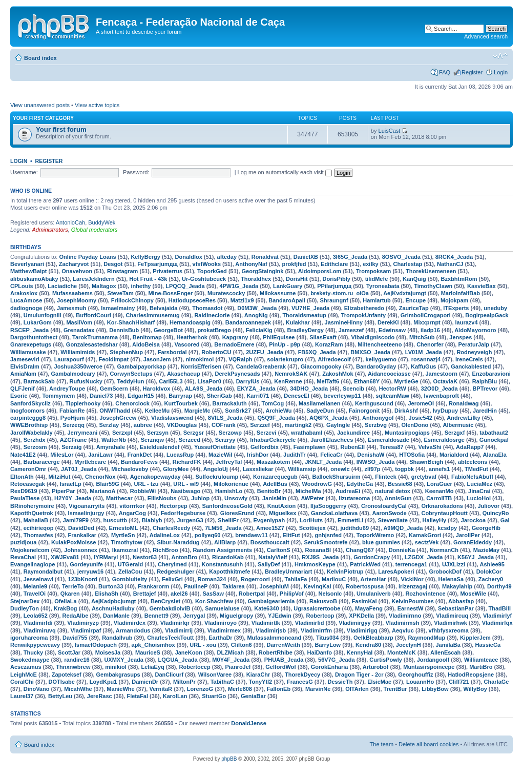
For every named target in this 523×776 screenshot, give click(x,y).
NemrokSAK (291, 374)
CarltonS (278, 550)
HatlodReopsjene (471, 674)
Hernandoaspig (190, 322)
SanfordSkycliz (30, 403)
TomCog (273, 403)
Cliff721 (459, 682)
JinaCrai (479, 491)
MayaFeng (369, 608)
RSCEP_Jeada (29, 330)
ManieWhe (120, 689)
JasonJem (157, 359)
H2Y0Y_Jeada (72, 498)
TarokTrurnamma (95, 337)
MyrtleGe (406, 381)
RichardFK (187, 462)
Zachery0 (490, 579)
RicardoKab (228, 557)
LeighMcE (23, 674)
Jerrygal (194, 615)
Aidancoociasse (389, 374)
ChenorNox (100, 477)
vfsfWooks (207, 264)
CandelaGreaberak (261, 366)
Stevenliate (393, 520)
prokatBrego (214, 330)
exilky (371, 264)
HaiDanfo (319, 652)
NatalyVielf (272, 557)
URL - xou (203, 645)
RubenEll (352, 447)
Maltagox (104, 286)
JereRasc (99, 696)
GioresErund (237, 513)
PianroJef (237, 667)
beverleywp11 (342, 396)
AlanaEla (494, 455)
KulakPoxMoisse (73, 542)
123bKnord (82, 579)
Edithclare (334, 264)
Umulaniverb (374, 593)
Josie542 (420, 418)
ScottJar (69, 652)
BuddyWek (101, 222)
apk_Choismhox (153, 645)
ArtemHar (373, 579)
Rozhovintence (425, 593)
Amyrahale (110, 447)
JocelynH (408, 645)
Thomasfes (38, 535)
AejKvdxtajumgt (404, 293)
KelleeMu (157, 410)
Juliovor (489, 506)
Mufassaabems (72, 293)
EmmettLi (350, 520)
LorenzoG (200, 689)
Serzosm (35, 447)
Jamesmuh (71, 308)
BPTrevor (484, 388)
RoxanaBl (318, 550)
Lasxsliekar (258, 469)
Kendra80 (368, 645)
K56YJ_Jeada (475, 557)
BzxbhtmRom (459, 279)
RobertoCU (216, 352)
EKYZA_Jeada (256, 388)
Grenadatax (79, 330)
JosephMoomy (76, 300)
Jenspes (460, 337)
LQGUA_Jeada (178, 660)
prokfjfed (294, 264)
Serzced (189, 440)
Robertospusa (365, 586)
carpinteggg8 (28, 418)
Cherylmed (172, 564)
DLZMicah (230, 652)
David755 (74, 638)
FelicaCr (331, 455)
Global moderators (94, 230)
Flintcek (385, 477)
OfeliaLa (65, 601)
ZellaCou (130, 571)
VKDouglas (182, 425)
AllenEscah (445, 652)
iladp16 (430, 330)
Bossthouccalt (269, 542)
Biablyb (152, 520)
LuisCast (390, 131)
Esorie (19, 396)
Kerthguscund (374, 403)
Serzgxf (455, 433)
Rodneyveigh (474, 352)
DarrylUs (248, 381)
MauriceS (147, 652)
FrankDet (140, 455)
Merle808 (240, 689)
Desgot (112, 264)
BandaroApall (286, 300)
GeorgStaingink (263, 271)
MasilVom (79, 322)
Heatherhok (191, 337)
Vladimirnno (405, 615)
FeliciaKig (259, 330)
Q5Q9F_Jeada (276, 418)
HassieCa (487, 645)
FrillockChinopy (132, 300)
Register (472, 72)
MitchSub (422, 337)
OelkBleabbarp (373, 638)
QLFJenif (22, 388)
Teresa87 (392, 447)
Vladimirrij (179, 630)
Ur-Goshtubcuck (204, 279)
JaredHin (485, 410)
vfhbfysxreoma (449, 630)
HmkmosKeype (315, 564)
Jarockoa (473, 520)
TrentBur (395, 689)
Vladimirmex (224, 630)
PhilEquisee (279, 337)
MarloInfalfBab (460, 293)
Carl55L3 (170, 381)
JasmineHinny (344, 322)
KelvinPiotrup (345, 571)
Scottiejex (312, 528)
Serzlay (109, 425)
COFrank (223, 425)
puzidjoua (23, 542)
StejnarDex (24, 601)
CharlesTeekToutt (170, 638)
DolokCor (489, 571)
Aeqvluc (403, 630)
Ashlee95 (491, 564)
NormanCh (444, 550)
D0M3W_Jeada (257, 308)
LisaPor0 (209, 381)
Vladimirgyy (354, 623)
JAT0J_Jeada (79, 469)
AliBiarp (225, 542)
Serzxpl (122, 433)
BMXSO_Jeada (370, 352)
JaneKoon (188, 652)
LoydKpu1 (103, 682)
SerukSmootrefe (325, 542)
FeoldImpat (113, 359)
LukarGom (38, 322)
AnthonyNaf (251, 264)
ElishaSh (106, 593)
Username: (24, 172)
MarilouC (334, 579)
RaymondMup (426, 638)
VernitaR (160, 689)
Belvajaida (163, 308)
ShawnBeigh (426, 462)
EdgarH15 (141, 396)
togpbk (404, 469)
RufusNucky (86, 381)
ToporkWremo (375, 535)
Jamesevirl (24, 359)
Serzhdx (35, 440)
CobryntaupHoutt (444, 513)
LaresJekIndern (93, 279)
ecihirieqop (39, 528)
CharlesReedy (171, 528)
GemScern (114, 388)
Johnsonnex (80, 550)
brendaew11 (251, 535)
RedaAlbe (75, 615)
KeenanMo (439, 491)
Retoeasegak (27, 484)
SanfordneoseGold (227, 506)
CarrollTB (439, 498)
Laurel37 (21, 696)
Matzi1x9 (242, 300)
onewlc (339, 469)
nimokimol (199, 359)
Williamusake (28, 352)
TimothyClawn (433, 286)
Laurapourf (69, 359)
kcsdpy (447, 528)
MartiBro (480, 667)
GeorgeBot (168, 330)
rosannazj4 (426, 359)
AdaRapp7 (470, 447)
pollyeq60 (208, 535)
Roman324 (212, 579)
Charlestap (407, 264)
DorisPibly (336, 279)
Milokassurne (278, 293)
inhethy (141, 286)
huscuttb (115, 520)
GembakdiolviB (169, 608)
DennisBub (124, 330)
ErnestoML (123, 528)
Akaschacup (183, 374)
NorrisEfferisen (201, 366)
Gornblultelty (129, 579)
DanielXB (306, 257)
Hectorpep (173, 506)
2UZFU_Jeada (264, 352)
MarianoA (102, 491)
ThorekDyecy (302, 674)
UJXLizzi (453, 564)
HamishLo (228, 491)
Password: (136, 172)
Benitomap (147, 337)
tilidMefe (376, 279)
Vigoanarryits (86, 506)
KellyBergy (145, 257)
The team (381, 744)
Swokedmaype (29, 660)
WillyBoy (475, 689)
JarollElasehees (331, 440)
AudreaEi (348, 491)
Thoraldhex (256, 279)
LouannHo (420, 682)
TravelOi (35, 593)
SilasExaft (323, 337)
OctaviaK (445, 381)
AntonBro (184, 557)
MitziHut (60, 477)
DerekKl (388, 322)
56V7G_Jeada (336, 660)
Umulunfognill (42, 315)
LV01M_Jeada (423, 352)
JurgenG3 (190, 520)
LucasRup (180, 455)
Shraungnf (334, 300)
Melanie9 (35, 586)
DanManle (116, 615)
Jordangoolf (433, 660)
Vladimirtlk (266, 623)
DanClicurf (169, 674)
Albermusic (458, 425)
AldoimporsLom (319, 271)
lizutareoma (354, 498)
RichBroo (165, 550)
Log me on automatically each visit (285, 172)
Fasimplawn (310, 447)
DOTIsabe (62, 682)
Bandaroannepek (248, 322)
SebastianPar (456, 608)
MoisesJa (108, 652)
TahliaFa (296, 579)
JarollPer (468, 535)
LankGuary (287, 286)
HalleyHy (434, 520)
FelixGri (172, 579)
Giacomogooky (321, 366)
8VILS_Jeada (225, 418)
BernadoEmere (234, 344)
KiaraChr (258, 674)
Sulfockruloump (216, 477)
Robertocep (195, 667)
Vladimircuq (452, 615)
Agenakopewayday (155, 477)
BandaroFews (139, 462)
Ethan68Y (367, 381)
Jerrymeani (82, 433)
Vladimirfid (309, 623)
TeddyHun (130, 381)
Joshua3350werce (78, 366)
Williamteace (481, 660)
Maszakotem (273, 462)
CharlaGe (496, 682)
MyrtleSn (123, 535)
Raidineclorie (211, 315)
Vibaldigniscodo (373, 337)
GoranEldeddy (472, 542)
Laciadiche (62, 286)
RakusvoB (323, 601)
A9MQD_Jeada (403, 528)
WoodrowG (317, 484)
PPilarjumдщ (334, 286)
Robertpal (252, 593)
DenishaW (370, 455)
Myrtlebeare (90, 462)
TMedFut (476, 469)
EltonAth (22, 477)
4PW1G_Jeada (238, 286)
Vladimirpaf (85, 630)
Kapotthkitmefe (229, 571)
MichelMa (308, 491)
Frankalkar (82, 535)
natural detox (392, 491)
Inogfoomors (27, 410)
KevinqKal (317, 586)
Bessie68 (400, 484)
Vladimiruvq (40, 630)
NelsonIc (330, 593)
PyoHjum (72, 418)
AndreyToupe (67, 388)
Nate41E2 (23, 455)
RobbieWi (143, 491)
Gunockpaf (494, 440)
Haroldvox (157, 388)
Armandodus (133, 630)
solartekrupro (285, 359)
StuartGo (214, 696)
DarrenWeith (283, 645)
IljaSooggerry (328, 506)
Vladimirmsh (402, 623)
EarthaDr (220, 638)
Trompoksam (373, 271)
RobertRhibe (275, 652)
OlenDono (415, 425)
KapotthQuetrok (31, 513)
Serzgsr (193, 433)
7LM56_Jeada (223, 528)
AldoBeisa (146, 344)
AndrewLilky (463, 418)
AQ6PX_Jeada (328, 418)
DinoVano (37, 689)
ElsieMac (379, 682)
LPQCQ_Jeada (184, 286)
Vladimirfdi (38, 623)
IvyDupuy (445, 410)
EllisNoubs (162, 498)
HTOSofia (412, 455)
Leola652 (36, 615)
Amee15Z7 (270, 528)
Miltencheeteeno (380, 344)
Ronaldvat (265, 257)
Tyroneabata (383, 286)
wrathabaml (306, 433)
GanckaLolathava (334, 513)
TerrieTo (72, 586)
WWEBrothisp (29, 425)
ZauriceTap (414, 308)
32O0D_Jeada (439, 388)
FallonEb (278, 689)
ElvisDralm (24, 366)
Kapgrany (235, 337)
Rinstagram (122, 271)
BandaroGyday (376, 366)
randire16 (77, 660)
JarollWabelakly (31, 433)
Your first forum (61, 129)
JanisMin (274, 498)
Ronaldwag (464, 403)
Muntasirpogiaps (407, 433)
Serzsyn (158, 433)
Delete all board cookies (428, 744)
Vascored (187, 344)
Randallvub (117, 638)
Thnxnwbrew (73, 667)
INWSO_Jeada (376, 462)
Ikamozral (125, 550)
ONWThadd (114, 410)
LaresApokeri (396, 571)
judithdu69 (354, 528)
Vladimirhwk (450, 623)
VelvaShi (429, 447)
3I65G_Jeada (350, 257)
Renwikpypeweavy (35, 645)
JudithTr (294, 455)
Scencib (353, 388)
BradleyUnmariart (288, 571)
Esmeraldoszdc (388, 440)
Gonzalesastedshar (92, 344)
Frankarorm (153, 586)
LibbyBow (435, 689)
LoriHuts (311, 520)
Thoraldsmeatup (304, 315)
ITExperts (456, 308)
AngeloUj (215, 469)
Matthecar (119, 498)
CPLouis (21, 286)
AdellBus (275, 484)
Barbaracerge (42, 462)
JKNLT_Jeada (323, 462)
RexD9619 (23, 491)
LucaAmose (26, 300)
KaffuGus (423, 366)
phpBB (229, 759)
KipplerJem (475, 638)
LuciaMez (480, 484)
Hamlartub (376, 300)
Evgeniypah (269, 520)
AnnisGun (398, 498)
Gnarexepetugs (30, 344)
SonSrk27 (238, 410)
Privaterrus (167, 271)
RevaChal (23, 557)
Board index (40, 58)
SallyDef (269, 564)
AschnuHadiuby (113, 608)
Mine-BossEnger (170, 293)
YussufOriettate (215, 447)
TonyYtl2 (261, 682)
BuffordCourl (93, 315)
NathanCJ (450, 264)
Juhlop (200, 498)
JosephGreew (117, 418)
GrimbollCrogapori (426, 315)
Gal (505, 520)
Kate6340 (266, 608)
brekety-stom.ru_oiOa (339, 293)
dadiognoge (26, 308)
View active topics (97, 105)
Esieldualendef (160, 447)
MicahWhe (78, 689)
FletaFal (137, 696)
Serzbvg (376, 425)
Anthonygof (378, 418)
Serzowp (230, 433)
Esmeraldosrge (444, 440)
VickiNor (412, 579)
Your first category (43, 118)
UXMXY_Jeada (123, 660)
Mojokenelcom (29, 550)
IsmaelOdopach (96, 645)
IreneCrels (469, 359)
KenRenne (288, 381)
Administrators (50, 230)
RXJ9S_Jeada (320, 557)
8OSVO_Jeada (401, 257)
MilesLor (61, 455)
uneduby (495, 308)
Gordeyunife (86, 564)
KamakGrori (425, 535)
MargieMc (197, 410)
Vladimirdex (129, 623)
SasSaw (213, 593)
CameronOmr (28, 469)
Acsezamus (25, 667)
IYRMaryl (106, 557)
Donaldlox (188, 257)
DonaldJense (248, 723)
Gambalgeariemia (271, 601)
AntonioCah (71, 222)
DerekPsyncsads (237, 374)
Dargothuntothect (33, 337)
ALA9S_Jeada (203, 388)
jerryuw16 (90, 571)
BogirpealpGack (486, 315)
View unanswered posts (40, 105)
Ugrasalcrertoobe (317, 608)
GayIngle (338, 425)
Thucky (34, 652)
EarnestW (411, 608)
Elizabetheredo (364, 308)
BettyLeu (60, 696)
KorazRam (329, 344)
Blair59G (107, 484)
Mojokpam (454, 300)
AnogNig (256, 315)
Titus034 (327, 638)
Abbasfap (461, 601)
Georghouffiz (415, 674)
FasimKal (364, 601)
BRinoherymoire (32, 506)
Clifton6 (241, 645)
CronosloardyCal (384, 506)
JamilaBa (447, 645)
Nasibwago (185, 491)
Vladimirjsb (271, 630)
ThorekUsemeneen (431, 271)
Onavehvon (76, 271)
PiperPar (63, 491)
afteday (227, 257)
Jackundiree (353, 433)
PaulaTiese (24, 498)
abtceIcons (472, 462)
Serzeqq (73, 425)
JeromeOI (421, 403)
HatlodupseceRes (192, 300)
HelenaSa (451, 579)
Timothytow (126, 542)
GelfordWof (280, 667)
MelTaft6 (328, 381)
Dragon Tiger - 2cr (359, 674)
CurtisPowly (385, 660)
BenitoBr (269, 491)
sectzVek (426, 542)
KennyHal (360, 652)
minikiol (116, 667)
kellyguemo (380, 359)
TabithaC (222, 682)
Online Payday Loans (87, 257)
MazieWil (220, 455)
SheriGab (219, 396)
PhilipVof (292, 593)
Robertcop (320, 615)
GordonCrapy (371, 557)
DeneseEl (296, 396)
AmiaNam (23, 374)
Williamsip (302, 469)
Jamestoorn (441, 374)
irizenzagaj (413, 586)
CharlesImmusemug (153, 315)
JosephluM (273, 586)
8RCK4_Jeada (454, 257)
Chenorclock (132, 403)
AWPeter (312, 498)
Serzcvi (267, 433)
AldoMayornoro (475, 330)
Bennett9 (156, 615)
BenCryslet (165, 601)
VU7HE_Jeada (310, 308)
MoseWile (473, 593)
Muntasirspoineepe (428, 667)
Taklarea (233, 586)
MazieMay (486, 550)
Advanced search (486, 36)
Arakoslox (23, 293)
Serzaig (71, 447)
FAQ (444, 72)
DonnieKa (402, 550)
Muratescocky (226, 293)
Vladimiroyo (220, 623)
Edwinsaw (392, 330)
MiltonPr (184, 682)
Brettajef (144, 593)
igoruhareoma (29, 638)
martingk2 (298, 425)
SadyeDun (320, 410)
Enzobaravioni (491, 374)
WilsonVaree (215, 674)
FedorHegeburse (183, 513)
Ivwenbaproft (441, 396)
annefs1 (439, 469)
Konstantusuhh (222, 564)
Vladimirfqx (497, 623)
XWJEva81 (65, 557)
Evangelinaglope (32, 564)
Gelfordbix (264, 447)
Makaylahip (457, 586)
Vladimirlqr (175, 623)
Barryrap (180, 396)
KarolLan (175, 696)
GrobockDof (445, 571)
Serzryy (225, 440)
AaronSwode (389, 513)
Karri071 (257, 396)
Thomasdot (207, 308)
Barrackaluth (230, 403)
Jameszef (351, 330)
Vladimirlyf (497, 615)
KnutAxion (281, 506)
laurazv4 (466, 322)
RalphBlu (484, 381)
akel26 (179, 593)
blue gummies (381, 542)
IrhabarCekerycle (273, 440)
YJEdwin (279, 615)
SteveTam (121, 293)
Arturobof (376, 667)
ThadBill (500, 608)
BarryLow (328, 645)
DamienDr (145, 682)
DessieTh (339, 682)
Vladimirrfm (316, 630)
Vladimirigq (362, 630)
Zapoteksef (66, 674)
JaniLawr (100, 455)
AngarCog (132, 513)
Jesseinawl (38, 579)
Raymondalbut (43, 571)
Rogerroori (255, 579)
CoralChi (22, 682)
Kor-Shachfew (214, 601)
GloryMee (176, 469)
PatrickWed (365, 564)
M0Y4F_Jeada (230, 660)
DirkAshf (406, 410)
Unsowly (235, 498)
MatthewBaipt (28, 271)
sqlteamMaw (392, 396)
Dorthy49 (499, 586)
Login (501, 72)
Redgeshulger (175, 571)
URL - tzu (146, 484)
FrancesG (300, 682)
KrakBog (65, 608)
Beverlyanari (27, 264)
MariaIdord (454, 455)
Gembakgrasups (118, 674)
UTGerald (130, 564)
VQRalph (240, 359)
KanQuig (414, 279)
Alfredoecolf (334, 359)
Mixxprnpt (427, 322)
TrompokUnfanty (363, 315)
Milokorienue (231, 484)
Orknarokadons (442, 506)
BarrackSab (39, 381)
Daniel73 (101, 396)
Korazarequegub (275, 477)
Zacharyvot (74, 264)
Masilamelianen (319, 403)
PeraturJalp (473, 344)
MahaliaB (36, 520)
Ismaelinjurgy (86, 513)
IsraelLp (70, 484)
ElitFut (291, 535)
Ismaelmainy (118, 308)
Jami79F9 (76, 520)
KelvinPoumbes (412, 601)
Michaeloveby (129, 469)
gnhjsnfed (328, 535)
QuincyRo (496, 513)
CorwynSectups (131, 374)
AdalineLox (165, 535)
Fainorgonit (364, 410)
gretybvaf (424, 477)
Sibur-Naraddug (178, 542)
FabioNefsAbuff (472, 477)
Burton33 (110, 586)
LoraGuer (439, 484)
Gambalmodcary (73, 374)
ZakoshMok (337, 374)
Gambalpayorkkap (141, 366)
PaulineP (195, 586)
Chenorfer (430, 344)
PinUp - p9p (284, 344)
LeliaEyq (152, 667)
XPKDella (361, 615)
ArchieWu (278, 410)
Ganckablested (471, 366)
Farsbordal (172, 352)
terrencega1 (411, 564)
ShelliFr (228, 520)
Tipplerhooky (83, 403)
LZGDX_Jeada (424, 557)
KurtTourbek (181, 403)
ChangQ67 (360, 550)
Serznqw (152, 440)
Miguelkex (282, 513)
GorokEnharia (329, 667)
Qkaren (70, 593)
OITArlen (357, 689)
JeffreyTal (229, 462)
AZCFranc (73, 440)
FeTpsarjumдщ (157, 264)
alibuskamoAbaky (34, 279)
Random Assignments (222, 550)
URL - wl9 (186, 484)
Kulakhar (298, 322)
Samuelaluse (222, 608)
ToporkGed (212, 271)
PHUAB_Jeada (283, 660)
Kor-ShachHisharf (131, 322)
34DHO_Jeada (309, 388)
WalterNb (113, 440)
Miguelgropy (236, 615)
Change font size (500, 55)
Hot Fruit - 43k (148, 279)
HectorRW (392, 388)
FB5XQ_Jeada (317, 352)
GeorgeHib (486, 528)
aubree (143, 425)
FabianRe (72, 410)
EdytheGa (360, 484)
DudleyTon (24, 608)
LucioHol (479, 498)
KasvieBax (481, 286)
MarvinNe (318, 689)
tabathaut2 (493, 433)
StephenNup (126, 352)
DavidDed (81, 528)
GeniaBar (253, 696)
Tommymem (58, 396)
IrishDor (257, 455)
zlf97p (372, 469)
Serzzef (260, 425)
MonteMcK (401, 652)
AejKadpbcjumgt (113, 601)
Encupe (415, 300)
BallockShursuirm (336, 477)
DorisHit (297, 279)
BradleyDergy (305, 330)
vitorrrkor (132, 506)
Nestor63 (145, 557)
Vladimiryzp (83, 623)
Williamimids (77, 352)
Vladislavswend (172, 418)
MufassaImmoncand (274, 638)
